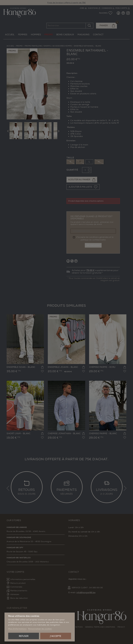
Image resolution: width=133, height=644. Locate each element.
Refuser (23, 636)
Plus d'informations (17, 629)
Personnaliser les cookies (40, 629)
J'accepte (55, 636)
